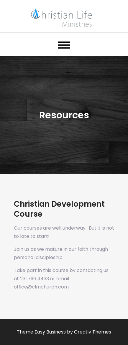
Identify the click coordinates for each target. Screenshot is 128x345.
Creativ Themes (92, 332)
